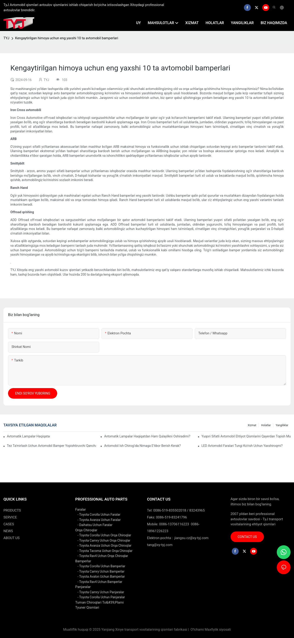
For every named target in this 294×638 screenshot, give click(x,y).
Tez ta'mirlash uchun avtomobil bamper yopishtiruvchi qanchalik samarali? (51, 446)
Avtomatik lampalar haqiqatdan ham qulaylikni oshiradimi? (147, 436)
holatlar (266, 425)
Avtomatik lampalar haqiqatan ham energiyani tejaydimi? (28, 436)
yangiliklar (282, 425)
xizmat (252, 425)
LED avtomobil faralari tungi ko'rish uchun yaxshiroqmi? (242, 446)
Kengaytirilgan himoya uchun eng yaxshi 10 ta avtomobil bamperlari (66, 38)
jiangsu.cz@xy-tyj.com (191, 538)
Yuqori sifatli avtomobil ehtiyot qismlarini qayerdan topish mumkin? (246, 436)
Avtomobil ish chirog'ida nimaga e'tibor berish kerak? (142, 446)
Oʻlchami (197, 629)
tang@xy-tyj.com (159, 545)
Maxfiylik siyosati (218, 629)
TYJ (6, 38)
